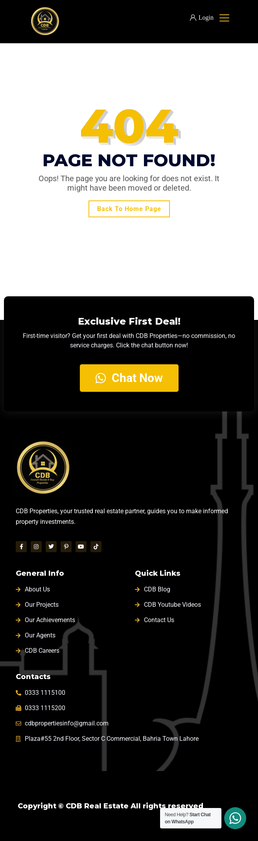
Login (202, 17)
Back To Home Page (129, 209)
